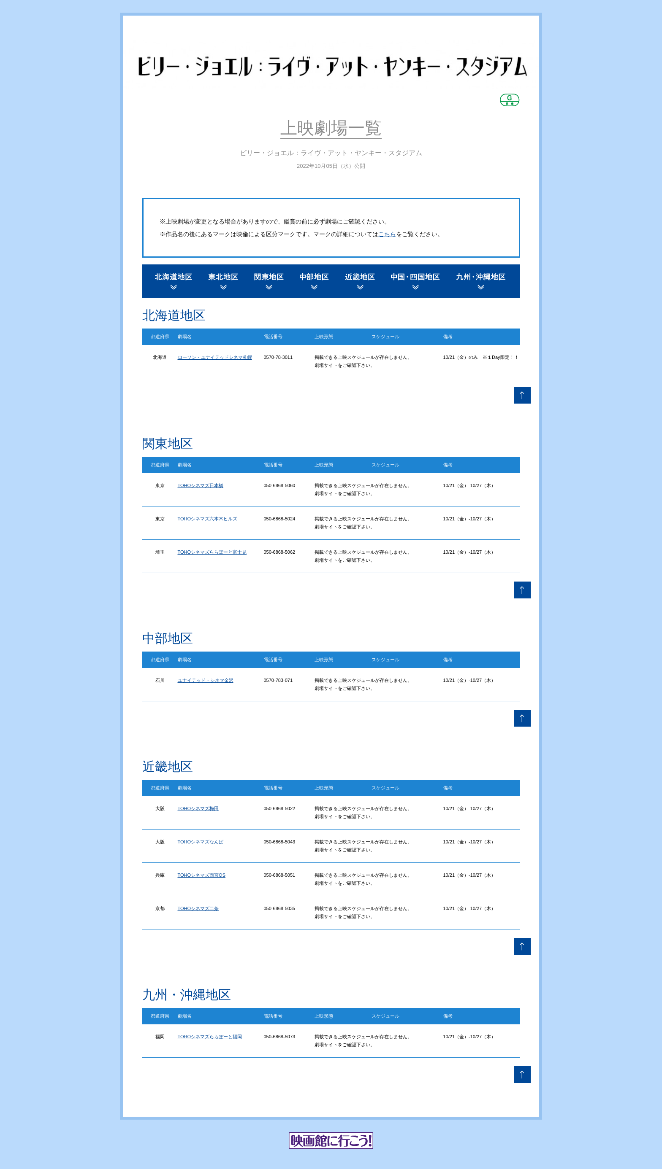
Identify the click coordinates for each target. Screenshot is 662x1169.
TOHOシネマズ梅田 (198, 808)
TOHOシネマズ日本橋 (201, 485)
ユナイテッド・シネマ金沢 (205, 680)
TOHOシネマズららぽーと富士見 (212, 552)
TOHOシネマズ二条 (198, 908)
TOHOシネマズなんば (201, 841)
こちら (387, 234)
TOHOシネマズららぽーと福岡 (210, 1036)
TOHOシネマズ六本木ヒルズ (208, 518)
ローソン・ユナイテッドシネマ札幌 (215, 357)
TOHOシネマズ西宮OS (201, 875)
